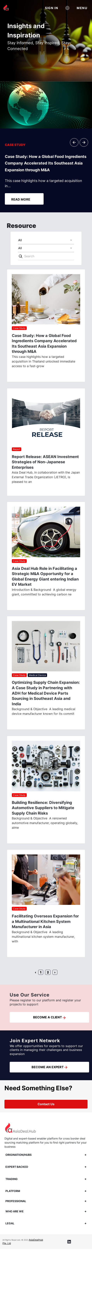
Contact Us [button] (46, 1104)
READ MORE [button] (20, 199)
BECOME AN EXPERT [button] (49, 1067)
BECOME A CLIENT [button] (49, 1017)
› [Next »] (55, 972)
